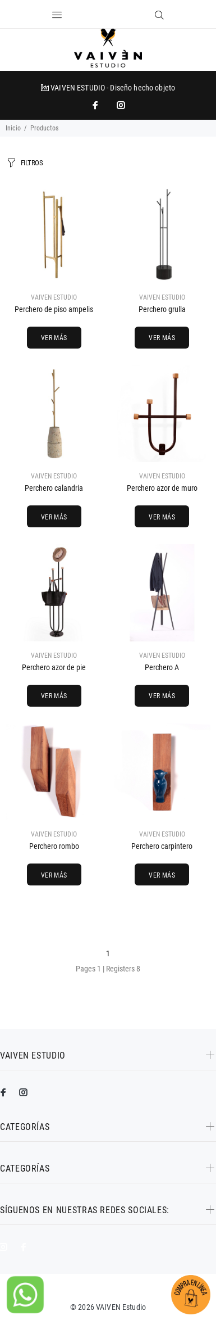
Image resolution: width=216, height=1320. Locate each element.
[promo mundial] (120, 105)
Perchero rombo (54, 846)
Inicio (13, 128)
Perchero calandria (54, 487)
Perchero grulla (162, 309)
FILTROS (32, 163)
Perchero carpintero (161, 846)
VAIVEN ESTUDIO (54, 297)
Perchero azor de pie (54, 667)
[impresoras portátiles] (96, 105)
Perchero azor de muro (162, 487)
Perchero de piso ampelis (54, 309)
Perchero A (162, 667)
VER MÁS (54, 338)
